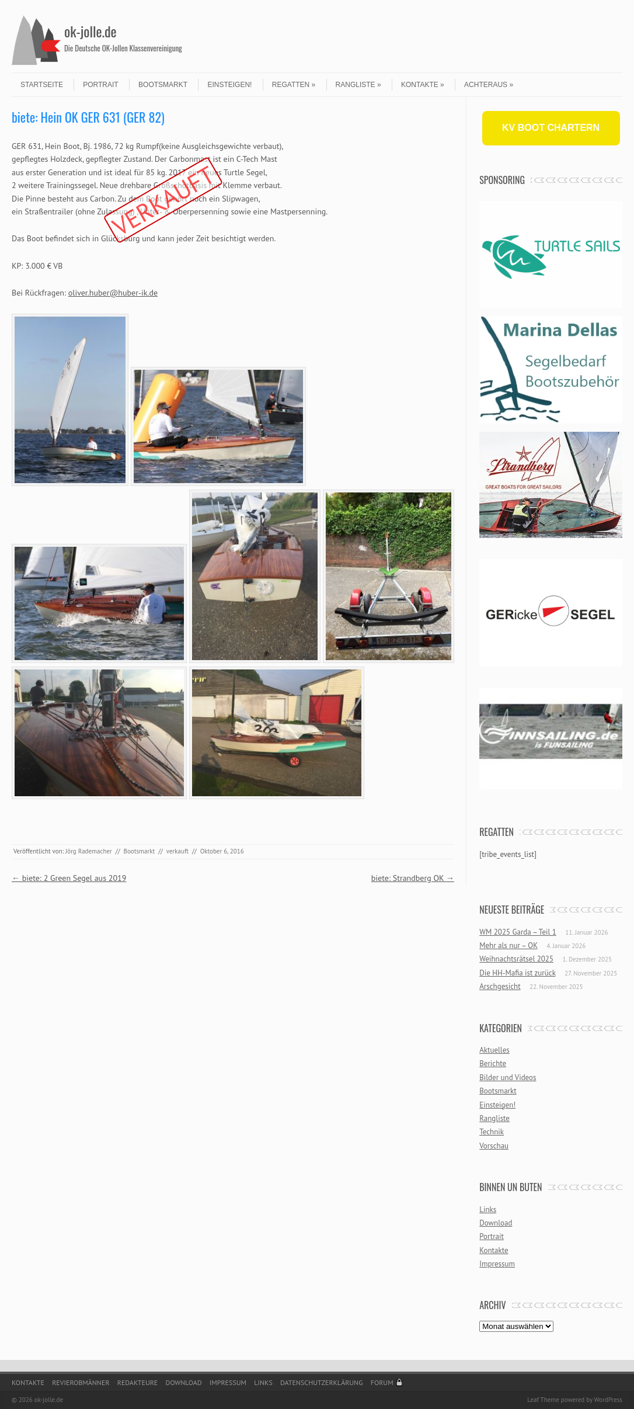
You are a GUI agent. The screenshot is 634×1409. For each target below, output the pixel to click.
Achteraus (488, 85)
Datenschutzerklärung (321, 1382)
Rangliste (358, 85)
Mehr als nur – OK (508, 945)
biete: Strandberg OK (412, 878)
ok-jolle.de (90, 30)
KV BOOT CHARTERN (551, 128)
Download (495, 1223)
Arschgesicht (499, 986)
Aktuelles (494, 1050)
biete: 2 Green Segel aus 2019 (69, 878)
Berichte (492, 1063)
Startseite (41, 85)
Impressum (497, 1264)
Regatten (293, 85)
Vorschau (493, 1146)
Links (487, 1209)
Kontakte (422, 85)
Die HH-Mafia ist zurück (517, 973)
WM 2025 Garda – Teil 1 (517, 932)
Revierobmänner (80, 1382)
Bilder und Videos (507, 1077)
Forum (382, 1382)
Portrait (100, 85)
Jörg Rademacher (88, 851)
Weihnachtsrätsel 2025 (516, 959)
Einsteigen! (229, 85)
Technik (491, 1132)
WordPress (608, 1400)
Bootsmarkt (162, 85)
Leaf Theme (543, 1400)
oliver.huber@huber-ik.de (113, 292)
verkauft (177, 851)
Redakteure (137, 1382)
